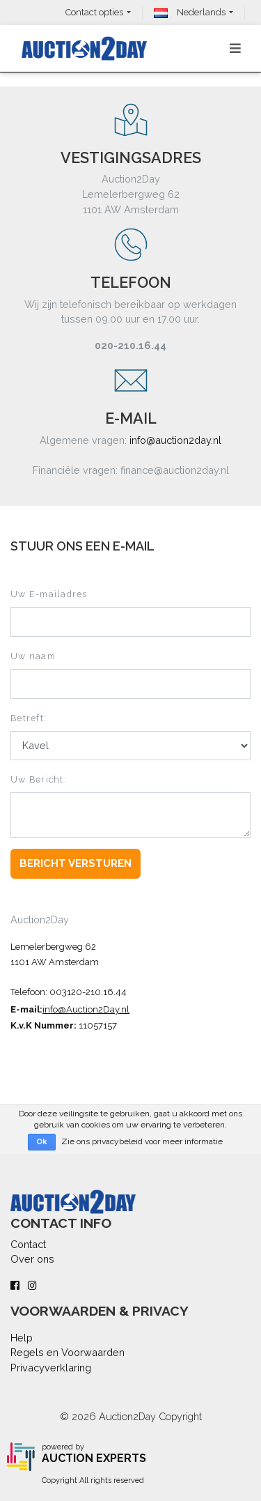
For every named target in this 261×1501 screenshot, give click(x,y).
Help (21, 1338)
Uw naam (33, 656)
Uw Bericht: (38, 779)
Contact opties (94, 12)
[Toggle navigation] (235, 48)
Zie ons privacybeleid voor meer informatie (142, 1141)
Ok (41, 1141)
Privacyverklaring (50, 1367)
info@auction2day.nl (175, 440)
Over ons (32, 1259)
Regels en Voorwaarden (67, 1352)
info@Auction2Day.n (84, 1009)
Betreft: (28, 718)
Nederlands (190, 12)
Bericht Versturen (75, 863)
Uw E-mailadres (49, 594)
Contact (28, 1244)
